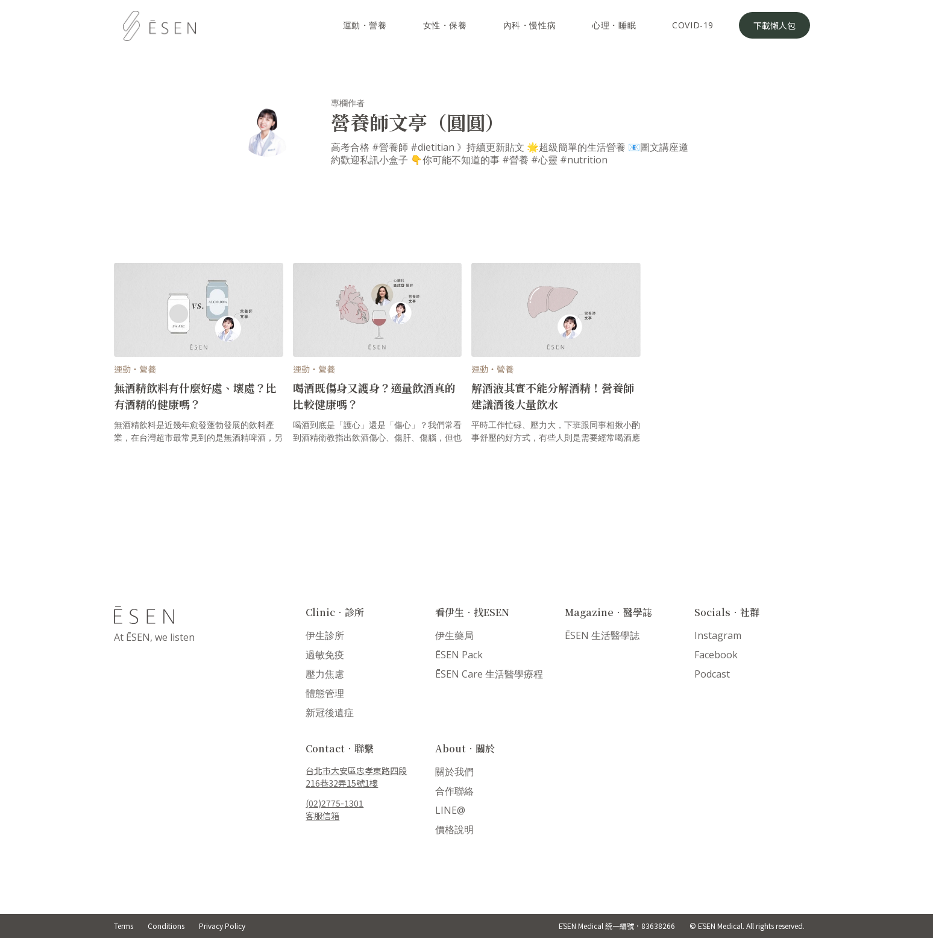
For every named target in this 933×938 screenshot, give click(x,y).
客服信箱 (322, 816)
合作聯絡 (454, 791)
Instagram (717, 635)
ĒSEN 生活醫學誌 (602, 635)
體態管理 (325, 693)
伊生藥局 (454, 635)
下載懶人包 (774, 25)
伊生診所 (325, 635)
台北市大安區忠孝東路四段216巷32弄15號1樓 (356, 776)
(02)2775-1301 (334, 803)
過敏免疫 (325, 654)
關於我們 (454, 771)
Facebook (716, 654)
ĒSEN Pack (459, 654)
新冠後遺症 (330, 712)
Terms (123, 926)
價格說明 (454, 829)
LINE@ (450, 810)
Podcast (712, 674)
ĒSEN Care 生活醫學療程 (489, 674)
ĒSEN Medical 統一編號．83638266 (617, 926)
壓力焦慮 (325, 674)
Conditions (166, 926)
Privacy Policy (222, 926)
